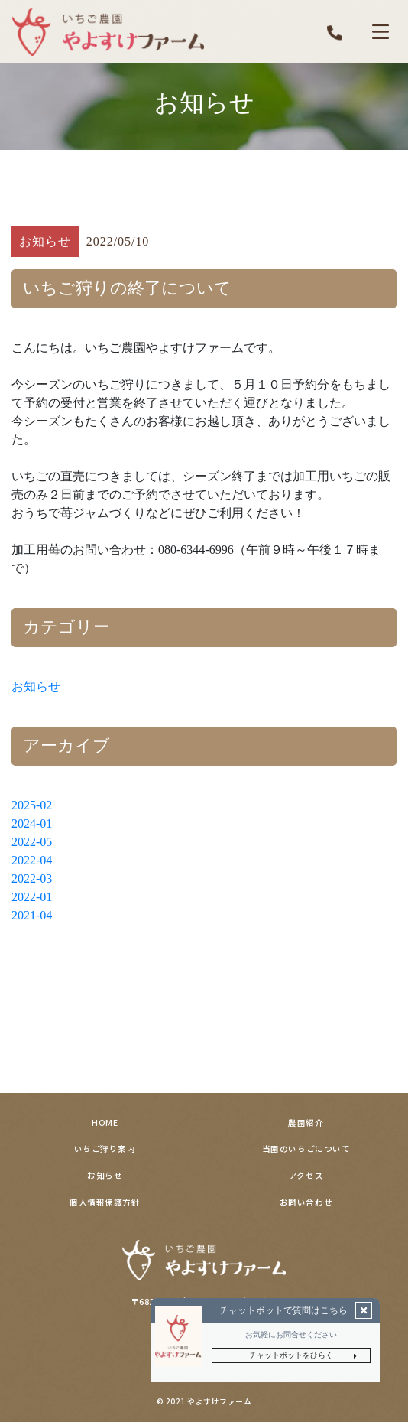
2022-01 (31, 896)
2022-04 (31, 860)
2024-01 (31, 823)
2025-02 (31, 805)
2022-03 (31, 878)
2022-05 (31, 841)
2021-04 (31, 915)
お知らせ (35, 686)
